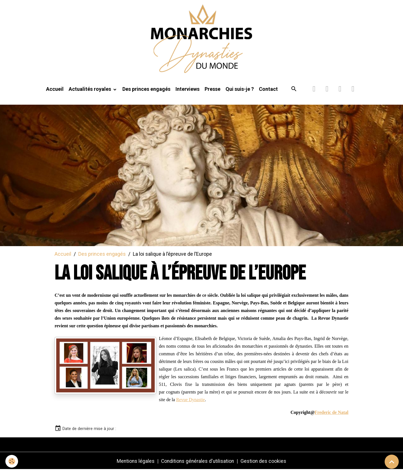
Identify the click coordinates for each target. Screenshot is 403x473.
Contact (268, 92)
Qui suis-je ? (240, 92)
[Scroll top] (392, 462)
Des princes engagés (146, 92)
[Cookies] (12, 461)
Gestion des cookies (265, 464)
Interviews (188, 92)
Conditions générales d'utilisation (198, 464)
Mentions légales (135, 464)
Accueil (55, 92)
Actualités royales (90, 92)
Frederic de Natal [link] (331, 415)
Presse (212, 92)
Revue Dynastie (190, 402)
